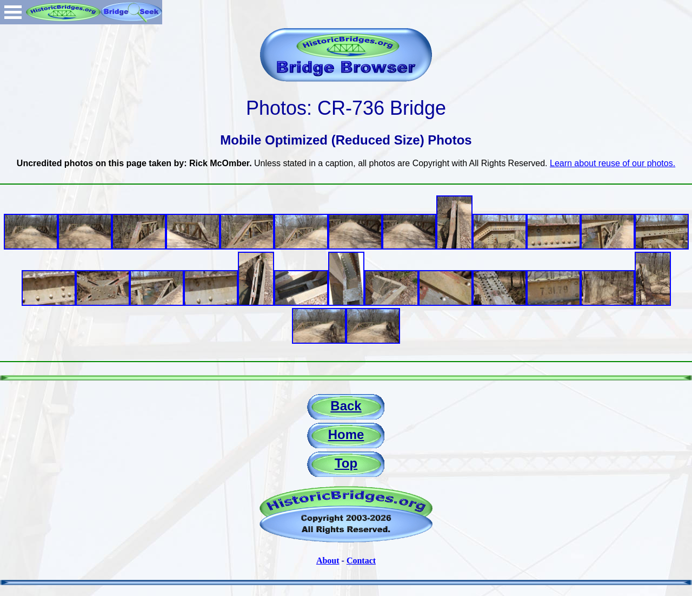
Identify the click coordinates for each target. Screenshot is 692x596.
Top (346, 463)
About (328, 560)
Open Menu (13, 12)
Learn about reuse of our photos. (612, 163)
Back (345, 405)
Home (346, 434)
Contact (361, 560)
